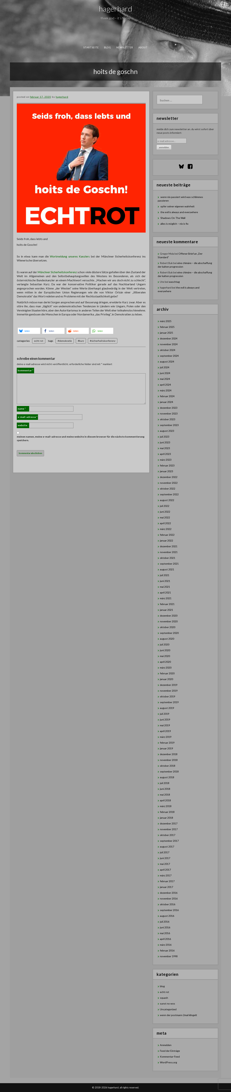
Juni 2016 (165, 927)
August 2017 (167, 846)
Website (22, 425)
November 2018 (169, 759)
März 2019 (165, 736)
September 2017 (169, 840)
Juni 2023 (165, 442)
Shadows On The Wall (172, 217)
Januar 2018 (166, 817)
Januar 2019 (166, 748)
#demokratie (65, 340)
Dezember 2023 (168, 407)
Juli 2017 (164, 852)
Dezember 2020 (168, 615)
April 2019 (165, 731)
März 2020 (165, 667)
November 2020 (169, 621)
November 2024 (169, 344)
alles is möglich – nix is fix (174, 223)
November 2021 (169, 552)
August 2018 (167, 777)
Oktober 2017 (167, 835)
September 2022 (169, 494)
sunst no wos (167, 1003)
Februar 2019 (167, 742)
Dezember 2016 (168, 892)
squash (164, 997)
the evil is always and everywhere (179, 212)
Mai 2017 (165, 863)
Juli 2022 (164, 505)
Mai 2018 (165, 794)
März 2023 (165, 459)
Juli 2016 (164, 921)
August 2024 (167, 361)
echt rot (38, 340)
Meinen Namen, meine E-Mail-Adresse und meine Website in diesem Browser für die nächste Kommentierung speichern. (80, 438)
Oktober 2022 (167, 488)
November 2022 (169, 482)
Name (22, 408)
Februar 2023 (167, 465)
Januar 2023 (166, 471)
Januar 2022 (166, 540)
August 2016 (167, 915)
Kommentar (25, 370)
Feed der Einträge (170, 1050)
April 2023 (165, 453)
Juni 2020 (165, 650)
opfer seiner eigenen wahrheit (177, 206)
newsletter (124, 47)
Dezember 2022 (168, 477)
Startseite (91, 47)
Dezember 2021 (168, 546)
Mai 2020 (165, 656)
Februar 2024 (167, 396)
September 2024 (169, 355)
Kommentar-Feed (170, 1056)
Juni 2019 (165, 719)
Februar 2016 (167, 950)
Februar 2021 (167, 604)
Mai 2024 (165, 378)
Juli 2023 (164, 436)
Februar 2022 (167, 534)
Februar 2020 (167, 673)
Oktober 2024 (167, 349)
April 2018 (165, 800)
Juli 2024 (164, 367)
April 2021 (165, 592)
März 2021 (165, 598)
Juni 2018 (165, 788)
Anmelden (165, 1045)
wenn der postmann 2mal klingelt (178, 1015)
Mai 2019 (165, 725)
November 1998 (169, 956)
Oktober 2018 (167, 765)
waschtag (174, 281)
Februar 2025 (167, 326)
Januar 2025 (166, 332)
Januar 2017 (166, 886)
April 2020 (165, 661)
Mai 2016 (165, 933)
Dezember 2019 (168, 684)
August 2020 (167, 638)
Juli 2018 (164, 783)
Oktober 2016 (167, 904)
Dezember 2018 (168, 754)
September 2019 (169, 702)
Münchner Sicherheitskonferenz (57, 272)
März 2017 (165, 875)
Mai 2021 (165, 586)
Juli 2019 (164, 713)
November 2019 (169, 690)
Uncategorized (168, 1009)
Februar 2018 (167, 811)
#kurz (81, 340)
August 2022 (167, 500)
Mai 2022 (165, 517)
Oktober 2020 (167, 627)
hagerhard (115, 8)
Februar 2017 (167, 881)
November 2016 (169, 898)
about (143, 47)
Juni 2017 (165, 858)
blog (107, 47)
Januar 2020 (166, 679)
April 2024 (165, 384)
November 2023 (169, 413)
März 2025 (165, 321)
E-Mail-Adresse (27, 416)
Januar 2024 (166, 401)
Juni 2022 (165, 511)
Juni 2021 (165, 580)
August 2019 (167, 707)
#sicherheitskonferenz (102, 340)
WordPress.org (168, 1062)
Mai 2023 (165, 448)
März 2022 (165, 528)
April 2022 (165, 523)
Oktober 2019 (167, 696)
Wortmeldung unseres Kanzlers (70, 256)
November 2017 (169, 829)
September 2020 (169, 632)
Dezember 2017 (168, 823)
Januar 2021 (166, 609)
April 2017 (165, 869)
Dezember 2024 (168, 338)
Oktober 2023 (167, 419)
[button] (29, 331)
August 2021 (167, 569)
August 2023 (167, 430)
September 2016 (169, 910)
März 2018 (165, 806)
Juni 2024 (165, 373)
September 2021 (169, 563)
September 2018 (169, 771)
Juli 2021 (164, 575)
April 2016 (165, 938)
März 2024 (165, 390)
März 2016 (165, 944)
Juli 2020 (164, 644)
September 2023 (169, 425)
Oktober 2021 (167, 557)
